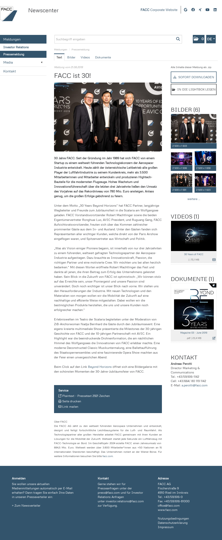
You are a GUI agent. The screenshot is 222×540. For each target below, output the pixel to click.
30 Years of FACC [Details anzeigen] (193, 254)
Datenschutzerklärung (173, 522)
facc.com (107, 456)
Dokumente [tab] (103, 57)
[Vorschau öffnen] (108, 117)
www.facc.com (167, 510)
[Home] (8, 13)
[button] (198, 39)
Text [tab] (59, 57)
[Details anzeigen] (214, 146)
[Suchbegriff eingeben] (118, 39)
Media (22, 62)
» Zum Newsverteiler (26, 505)
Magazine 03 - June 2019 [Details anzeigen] (193, 332)
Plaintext (68, 396)
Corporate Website (159, 10)
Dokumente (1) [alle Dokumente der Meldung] (192, 278)
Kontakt (9, 71)
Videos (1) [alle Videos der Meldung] (185, 216)
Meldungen (12, 39)
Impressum (166, 527)
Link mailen (70, 406)
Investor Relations (16, 47)
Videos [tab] (85, 57)
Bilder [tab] (71, 57)
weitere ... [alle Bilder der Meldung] (193, 199)
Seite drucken (71, 401)
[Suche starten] (178, 39)
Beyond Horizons (100, 366)
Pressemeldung (13, 54)
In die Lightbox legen (194, 89)
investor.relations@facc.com (125, 501)
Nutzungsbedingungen (173, 518)
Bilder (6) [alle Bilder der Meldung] (185, 109)
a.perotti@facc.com (195, 385)
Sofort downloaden (193, 77)
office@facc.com (169, 505)
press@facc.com (109, 492)
